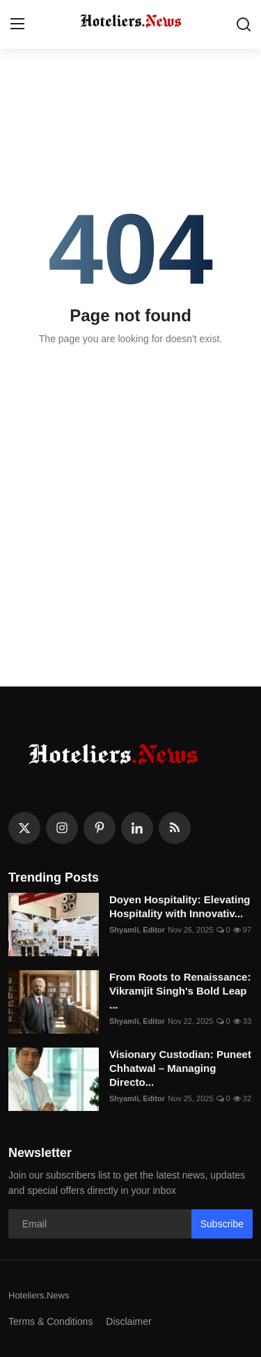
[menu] (17, 24)
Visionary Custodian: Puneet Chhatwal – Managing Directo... (180, 1068)
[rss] (175, 828)
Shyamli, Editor (137, 930)
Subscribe (222, 1223)
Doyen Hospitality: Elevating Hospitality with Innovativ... (180, 906)
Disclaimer (128, 1321)
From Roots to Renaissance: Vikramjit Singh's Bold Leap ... (180, 991)
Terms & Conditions (50, 1321)
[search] (243, 24)
